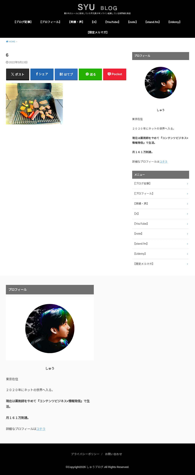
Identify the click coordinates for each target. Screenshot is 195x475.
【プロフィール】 (50, 22)
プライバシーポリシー (85, 454)
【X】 (94, 22)
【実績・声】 (76, 22)
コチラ (163, 161)
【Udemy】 (174, 22)
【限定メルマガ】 (97, 32)
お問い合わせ (113, 454)
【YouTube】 (112, 22)
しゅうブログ (94, 467)
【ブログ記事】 (23, 22)
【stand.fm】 (152, 22)
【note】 (132, 22)
